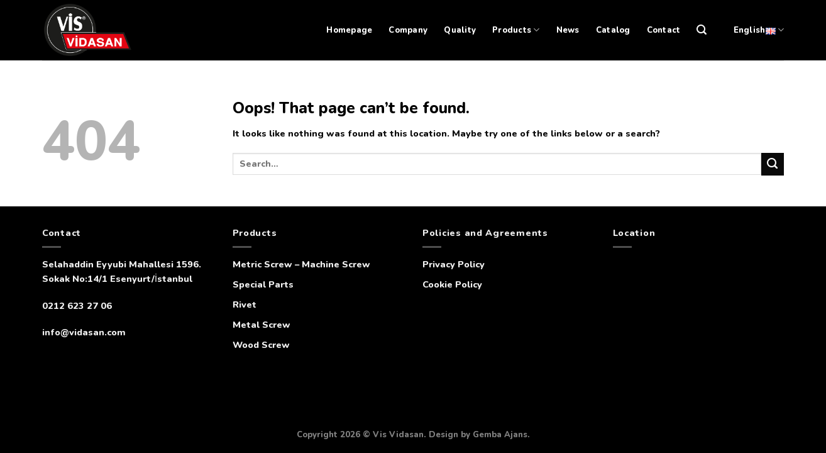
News (568, 30)
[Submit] (772, 164)
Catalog (613, 30)
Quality (460, 30)
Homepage (349, 30)
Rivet (244, 304)
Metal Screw (261, 324)
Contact (664, 30)
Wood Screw (261, 344)
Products (516, 30)
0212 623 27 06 (77, 305)
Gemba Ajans (500, 434)
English (759, 30)
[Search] (702, 30)
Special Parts (263, 284)
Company (407, 30)
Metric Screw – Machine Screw (301, 264)
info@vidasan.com (84, 332)
